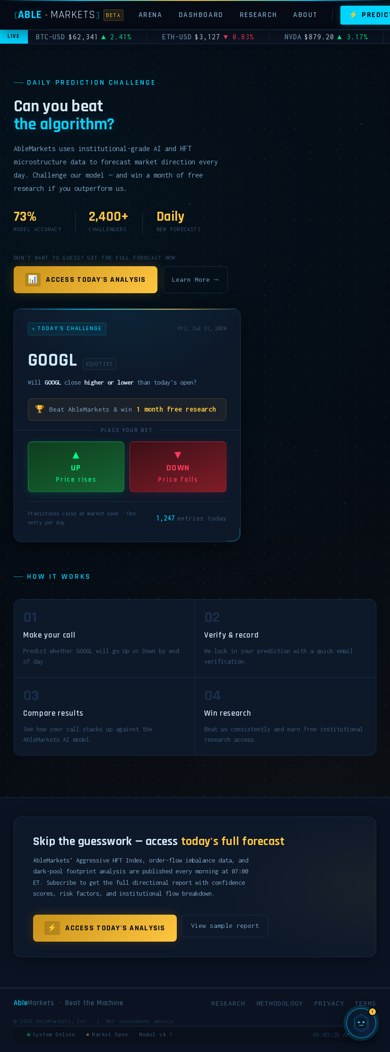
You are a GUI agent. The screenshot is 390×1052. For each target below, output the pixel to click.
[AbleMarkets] (69, 15)
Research (258, 14)
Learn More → (195, 279)
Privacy (329, 1003)
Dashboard (201, 14)
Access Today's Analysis (85, 280)
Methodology (280, 1003)
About (305, 14)
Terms (365, 1003)
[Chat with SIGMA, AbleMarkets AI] (361, 1023)
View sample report (225, 925)
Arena (151, 14)
